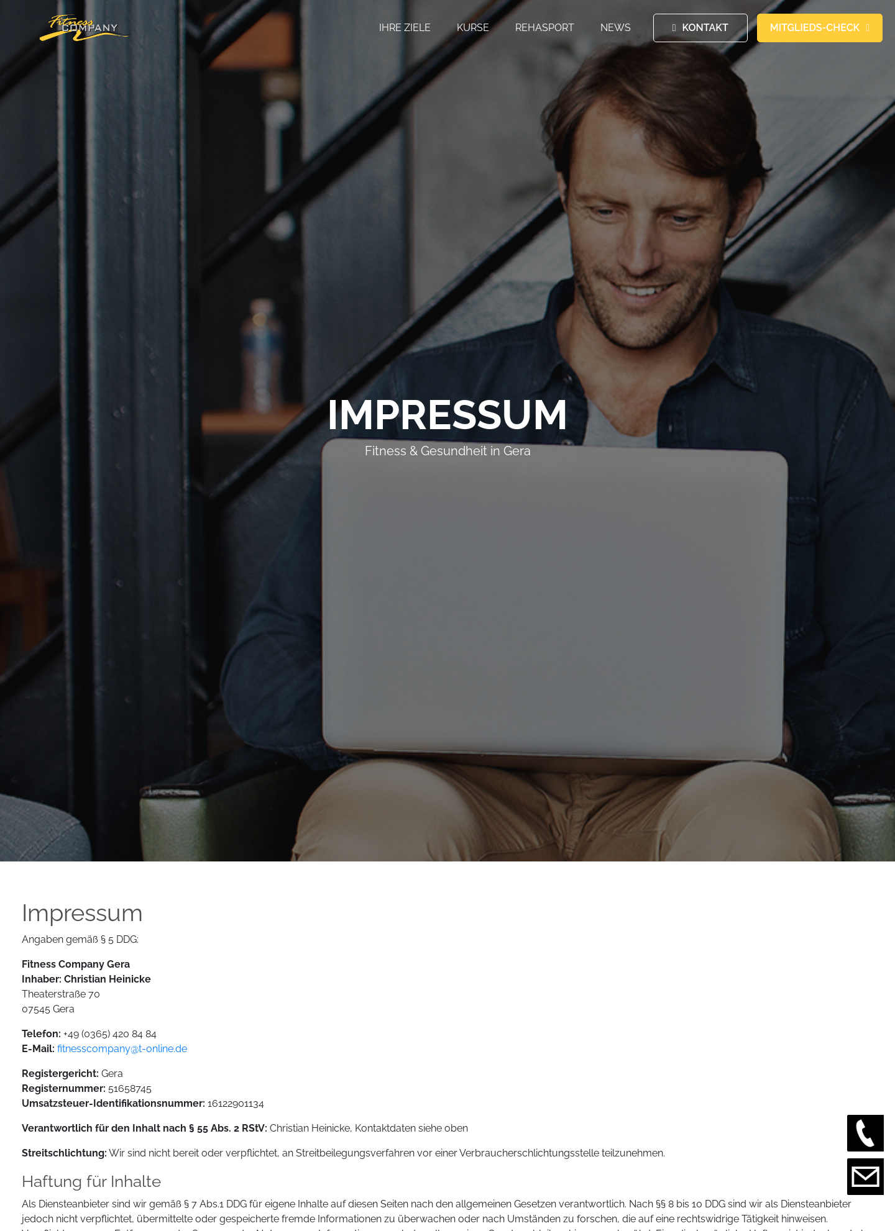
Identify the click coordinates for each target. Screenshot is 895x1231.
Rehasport (544, 28)
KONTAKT (705, 28)
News (615, 28)
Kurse (473, 28)
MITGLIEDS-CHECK (815, 28)
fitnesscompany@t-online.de (122, 1049)
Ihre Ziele (405, 28)
